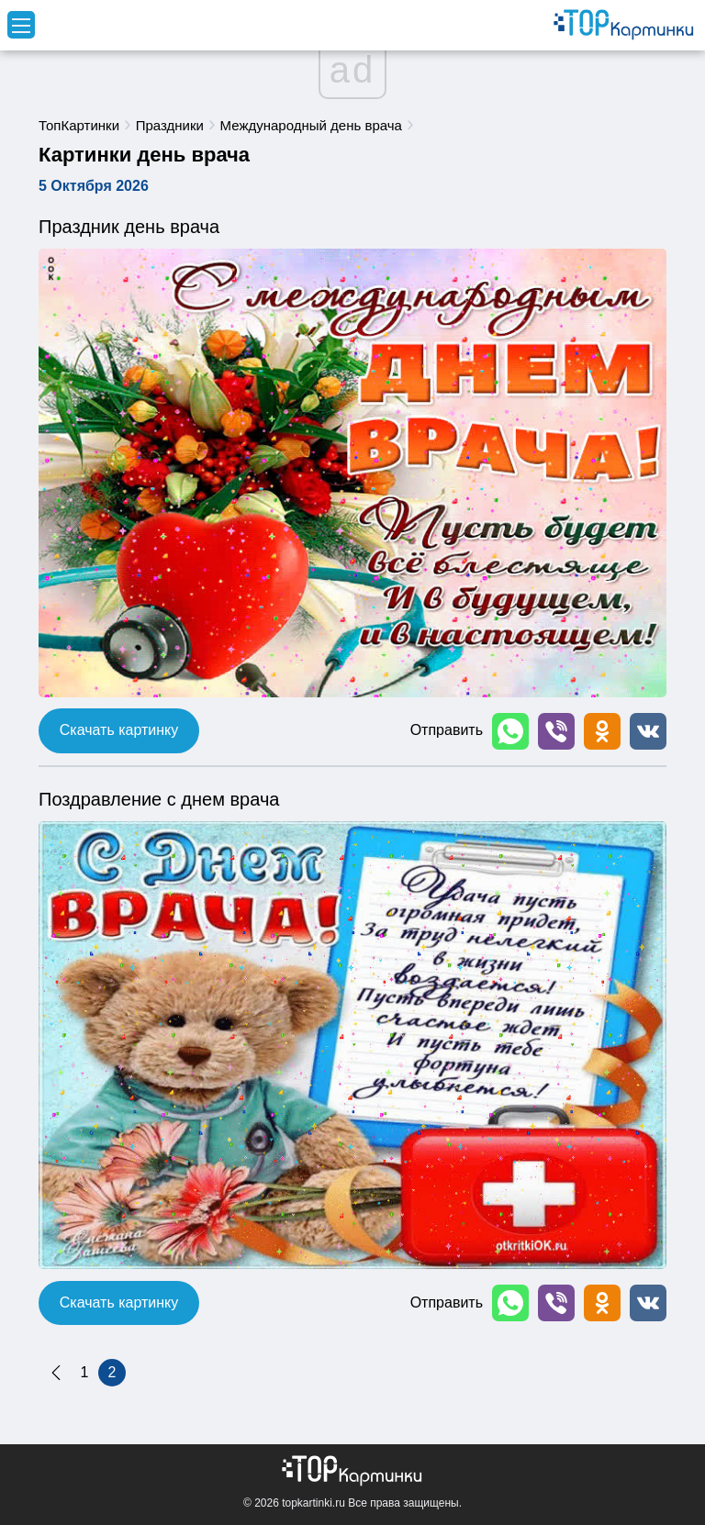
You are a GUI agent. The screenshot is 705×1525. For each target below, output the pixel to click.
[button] (510, 731)
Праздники (170, 125)
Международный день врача (311, 125)
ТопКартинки (79, 125)
